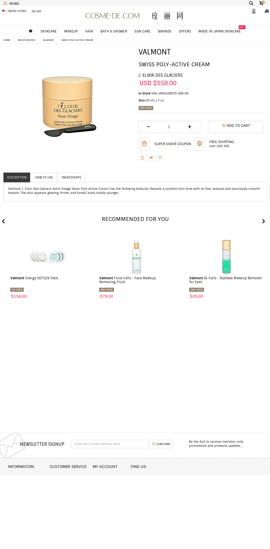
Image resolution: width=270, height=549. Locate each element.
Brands (164, 31)
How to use (44, 177)
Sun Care (142, 31)
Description (17, 177)
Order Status (69, 483)
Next (263, 221)
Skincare (49, 31)
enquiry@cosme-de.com (236, 493)
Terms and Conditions (26, 502)
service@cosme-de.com (236, 499)
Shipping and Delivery (26, 483)
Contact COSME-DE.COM (77, 477)
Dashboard (119, 477)
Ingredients (71, 177)
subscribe (161, 444)
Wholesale (16, 495)
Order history (121, 483)
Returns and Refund (24, 489)
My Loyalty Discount (126, 495)
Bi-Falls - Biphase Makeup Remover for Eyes (225, 280)
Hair (89, 31)
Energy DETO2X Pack (34, 278)
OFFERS (185, 31)
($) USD (36, 11)
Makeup (71, 31)
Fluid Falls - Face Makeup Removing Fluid (127, 280)
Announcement (71, 489)
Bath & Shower (113, 31)
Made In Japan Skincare (219, 31)
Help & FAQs (68, 495)
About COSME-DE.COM (24, 477)
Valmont (48, 40)
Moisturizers (26, 40)
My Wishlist (119, 489)
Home (6, 40)
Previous (3, 221)
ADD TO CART (236, 126)
